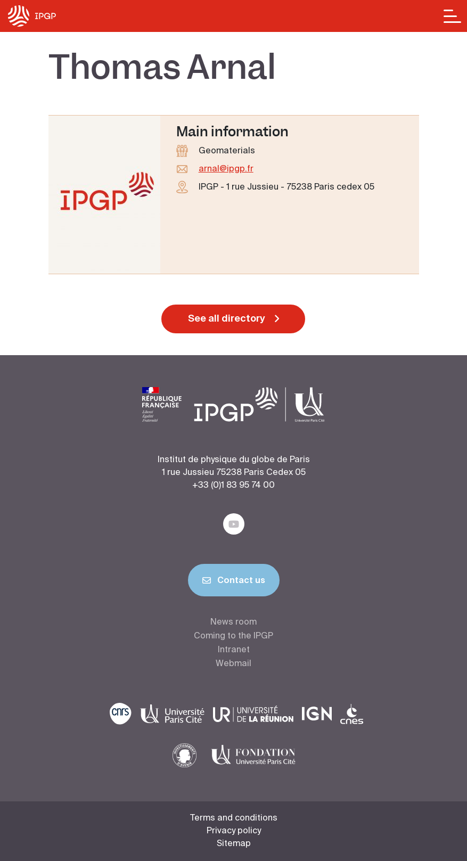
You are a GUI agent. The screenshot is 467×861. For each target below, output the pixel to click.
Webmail (233, 664)
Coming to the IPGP (233, 636)
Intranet (234, 650)
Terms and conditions (233, 818)
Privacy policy (234, 831)
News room (233, 622)
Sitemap (234, 844)
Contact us (233, 582)
